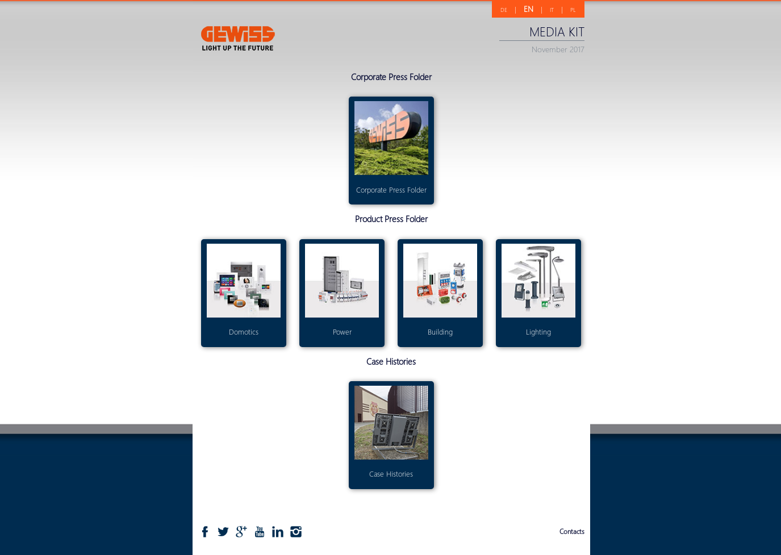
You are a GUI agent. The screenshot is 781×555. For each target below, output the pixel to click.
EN (528, 9)
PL (573, 10)
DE (503, 10)
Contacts (571, 531)
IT (552, 10)
